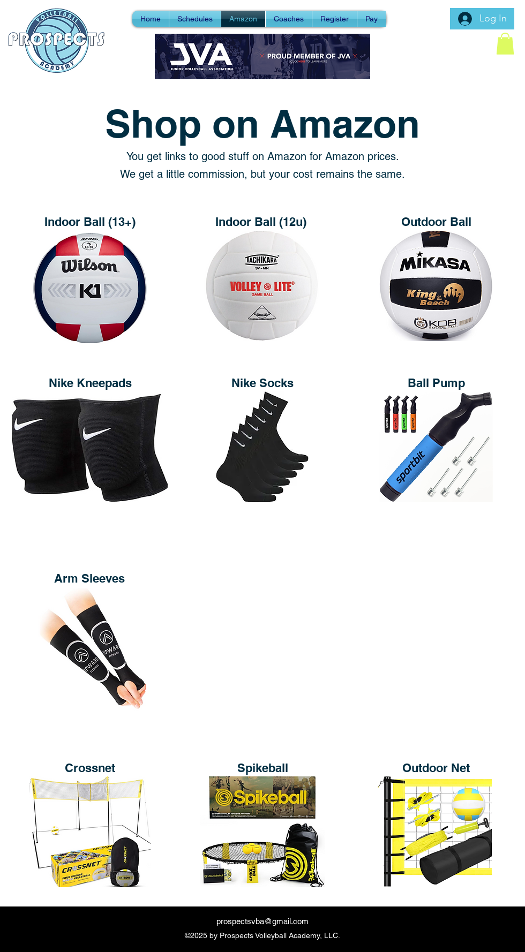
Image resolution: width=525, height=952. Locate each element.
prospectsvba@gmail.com (262, 921)
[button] (505, 44)
